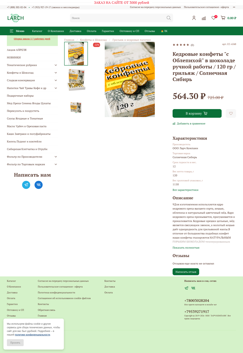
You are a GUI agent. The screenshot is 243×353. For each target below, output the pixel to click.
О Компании (56, 31)
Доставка (75, 31)
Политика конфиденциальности (56, 292)
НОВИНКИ (14, 57)
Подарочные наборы (20, 95)
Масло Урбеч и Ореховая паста (26, 126)
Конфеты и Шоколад (93, 40)
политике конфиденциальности (32, 334)
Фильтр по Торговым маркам (26, 164)
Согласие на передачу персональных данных (155, 7)
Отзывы (150, 31)
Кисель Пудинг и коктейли (24, 141)
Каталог (37, 31)
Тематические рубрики (22, 65)
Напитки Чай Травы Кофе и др (26, 88)
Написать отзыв (186, 272)
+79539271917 (196, 311)
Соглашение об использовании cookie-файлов (64, 298)
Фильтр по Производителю (24, 157)
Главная (69, 40)
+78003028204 (196, 300)
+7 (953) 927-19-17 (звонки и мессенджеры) (56, 7)
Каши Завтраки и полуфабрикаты (29, 134)
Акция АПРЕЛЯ (16, 50)
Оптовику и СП (129, 31)
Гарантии (108, 31)
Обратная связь (46, 310)
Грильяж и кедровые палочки (132, 40)
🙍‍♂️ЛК (164, 31)
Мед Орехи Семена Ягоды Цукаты (29, 103)
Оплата (91, 31)
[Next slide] (76, 112)
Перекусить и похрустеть (23, 111)
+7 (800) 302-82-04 (16, 7)
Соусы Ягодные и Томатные (25, 118)
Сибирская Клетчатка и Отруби (27, 149)
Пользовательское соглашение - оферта (206, 7)
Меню (17, 31)
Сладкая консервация (21, 80)
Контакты (43, 304)
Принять (15, 342)
